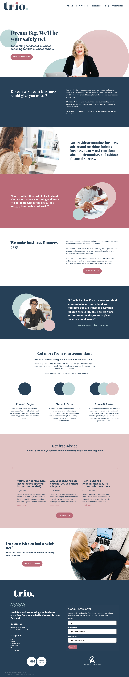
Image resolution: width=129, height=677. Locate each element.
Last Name (72, 636)
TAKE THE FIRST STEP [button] (21, 57)
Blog (107, 6)
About (70, 6)
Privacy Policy (8, 674)
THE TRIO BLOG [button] (64, 515)
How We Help (82, 6)
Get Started (117, 6)
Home (13, 639)
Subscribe (72, 647)
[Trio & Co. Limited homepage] (16, 6)
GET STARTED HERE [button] (32, 564)
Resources (96, 6)
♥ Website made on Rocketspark (23, 674)
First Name (73, 628)
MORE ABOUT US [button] (92, 271)
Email (70, 619)
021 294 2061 (20, 628)
